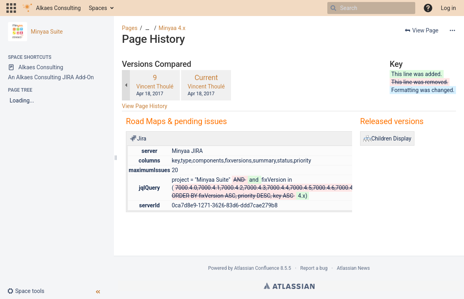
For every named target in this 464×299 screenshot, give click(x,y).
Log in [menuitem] (448, 8)
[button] (11, 8)
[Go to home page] (51, 8)
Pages (129, 28)
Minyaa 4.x (172, 28)
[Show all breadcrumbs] (147, 28)
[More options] (452, 30)
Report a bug (313, 268)
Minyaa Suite (47, 31)
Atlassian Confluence (256, 268)
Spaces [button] (98, 8)
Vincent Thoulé (154, 86)
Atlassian (289, 286)
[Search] (333, 8)
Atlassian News (353, 268)
